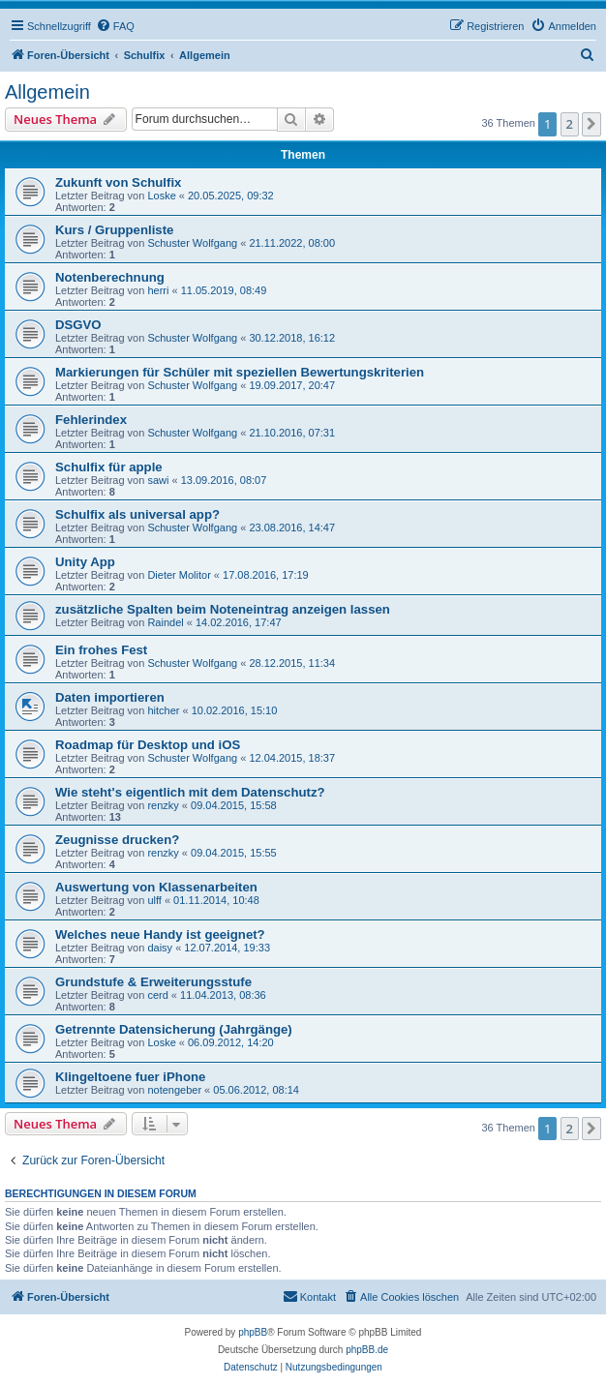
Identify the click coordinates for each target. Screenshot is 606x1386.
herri (157, 290)
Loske (161, 195)
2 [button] (569, 124)
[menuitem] (115, 26)
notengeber (174, 1090)
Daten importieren (110, 697)
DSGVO (78, 324)
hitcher (163, 710)
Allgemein (47, 92)
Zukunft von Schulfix (118, 182)
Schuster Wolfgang (192, 243)
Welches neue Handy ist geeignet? (160, 934)
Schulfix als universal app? (137, 514)
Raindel (165, 622)
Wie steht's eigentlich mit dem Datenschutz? (190, 792)
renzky (162, 805)
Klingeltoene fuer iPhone (130, 1077)
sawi (157, 480)
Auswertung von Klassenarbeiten (156, 887)
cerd (157, 995)
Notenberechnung (110, 277)
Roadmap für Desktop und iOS (147, 745)
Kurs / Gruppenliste (114, 230)
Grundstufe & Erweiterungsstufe (153, 982)
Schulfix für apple (109, 467)
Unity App (85, 562)
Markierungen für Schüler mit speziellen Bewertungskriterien (239, 372)
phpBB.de (367, 1349)
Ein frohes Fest (101, 650)
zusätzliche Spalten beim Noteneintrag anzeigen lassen (222, 609)
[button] (591, 124)
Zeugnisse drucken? (117, 839)
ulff (154, 900)
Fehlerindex (91, 419)
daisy (159, 947)
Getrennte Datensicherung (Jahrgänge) (173, 1029)
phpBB (252, 1332)
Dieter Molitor (178, 575)
